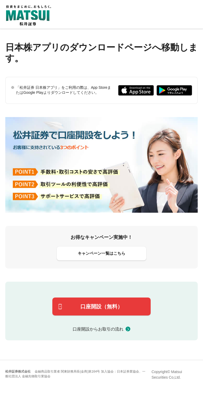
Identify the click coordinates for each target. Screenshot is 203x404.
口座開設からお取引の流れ (98, 329)
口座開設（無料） (101, 306)
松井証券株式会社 (18, 371)
